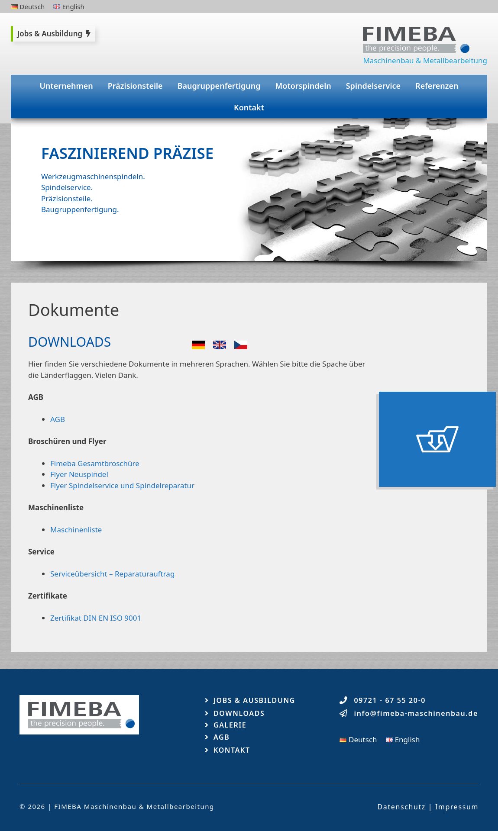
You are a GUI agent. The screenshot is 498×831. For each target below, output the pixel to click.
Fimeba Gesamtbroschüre (94, 463)
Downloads (239, 713)
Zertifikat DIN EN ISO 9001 (95, 618)
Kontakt (249, 107)
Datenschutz (402, 807)
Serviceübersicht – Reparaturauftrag (112, 574)
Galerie (229, 725)
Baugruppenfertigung (219, 86)
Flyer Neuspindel (79, 474)
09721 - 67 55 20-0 (390, 700)
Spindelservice (373, 86)
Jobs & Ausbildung (254, 700)
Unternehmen (66, 86)
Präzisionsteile (135, 86)
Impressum (457, 807)
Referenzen (437, 86)
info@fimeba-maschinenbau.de (416, 713)
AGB (57, 419)
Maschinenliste (76, 530)
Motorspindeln (303, 86)
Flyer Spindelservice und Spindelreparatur (122, 485)
